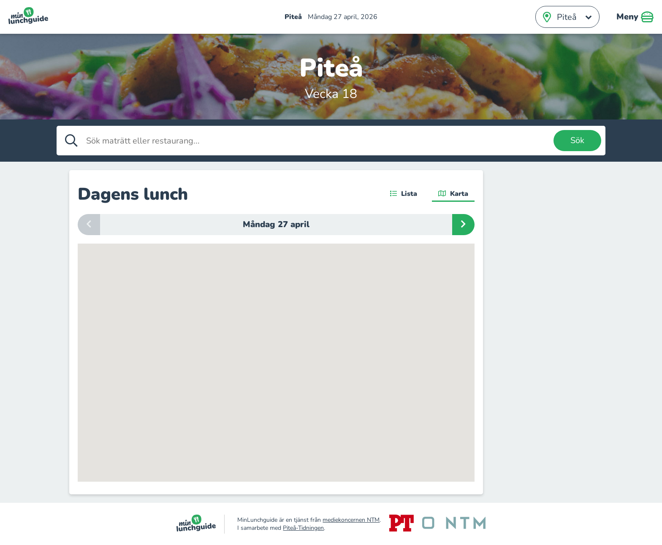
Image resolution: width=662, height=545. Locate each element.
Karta (453, 193)
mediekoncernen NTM (351, 520)
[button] (283, 448)
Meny (635, 17)
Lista (403, 193)
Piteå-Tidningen (303, 528)
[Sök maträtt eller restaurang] (317, 140)
